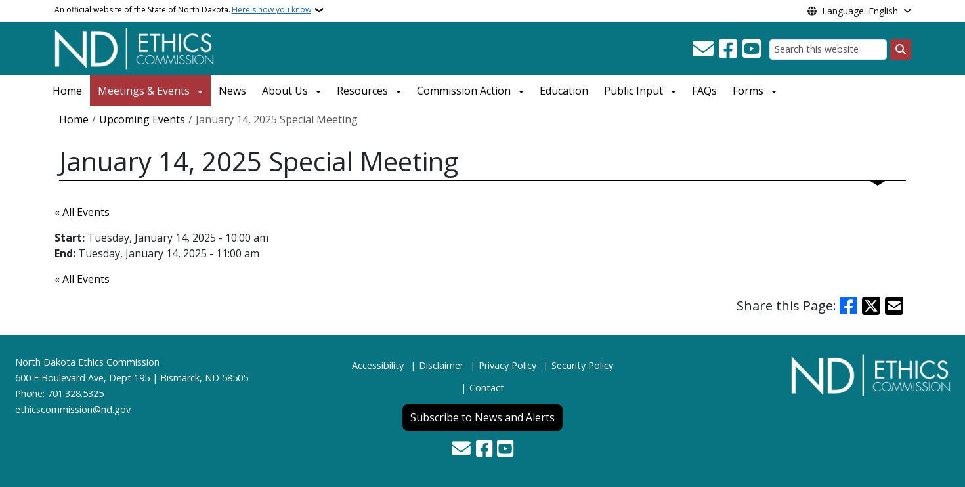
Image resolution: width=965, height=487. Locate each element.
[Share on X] (871, 306)
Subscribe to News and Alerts (482, 417)
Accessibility (378, 365)
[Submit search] (900, 49)
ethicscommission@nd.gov (73, 409)
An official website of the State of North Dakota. (182, 10)
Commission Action (464, 90)
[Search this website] (828, 49)
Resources (362, 90)
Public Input (633, 90)
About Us (285, 90)
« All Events (82, 212)
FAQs (704, 90)
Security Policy (582, 365)
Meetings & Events (144, 90)
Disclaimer (441, 365)
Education (564, 90)
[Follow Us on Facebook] (728, 49)
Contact (486, 387)
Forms (748, 90)
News (232, 90)
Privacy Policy (507, 365)
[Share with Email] (894, 306)
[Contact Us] (703, 49)
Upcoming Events (142, 119)
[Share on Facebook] (848, 306)
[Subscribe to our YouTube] (751, 49)
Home (67, 90)
